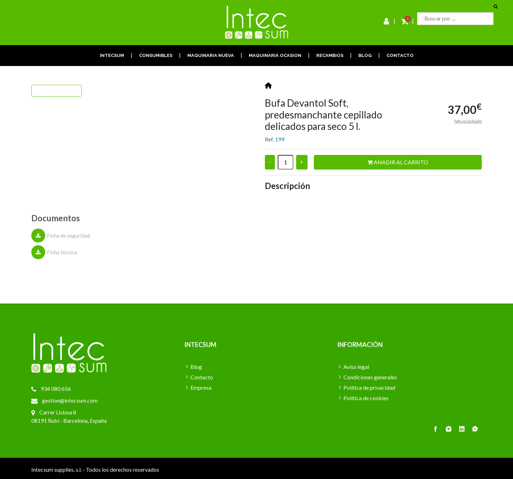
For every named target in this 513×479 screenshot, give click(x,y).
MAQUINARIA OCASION (275, 55)
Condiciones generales (370, 377)
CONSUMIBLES (155, 55)
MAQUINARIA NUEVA (210, 55)
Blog (196, 366)
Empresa (200, 387)
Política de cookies (366, 398)
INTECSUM (112, 55)
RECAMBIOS (329, 55)
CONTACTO (400, 55)
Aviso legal (356, 366)
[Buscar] (455, 18)
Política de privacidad (369, 387)
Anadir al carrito (397, 162)
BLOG (365, 55)
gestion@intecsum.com (70, 400)
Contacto (201, 377)
